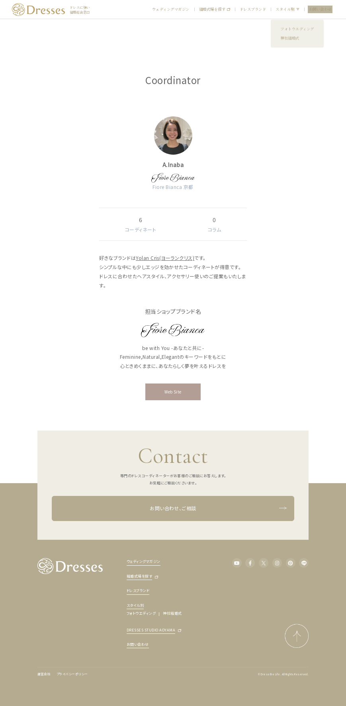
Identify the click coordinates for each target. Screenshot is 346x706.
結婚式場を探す (214, 9)
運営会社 (44, 674)
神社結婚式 (172, 613)
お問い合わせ (320, 9)
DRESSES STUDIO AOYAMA (151, 630)
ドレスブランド (253, 9)
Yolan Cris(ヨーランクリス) (165, 257)
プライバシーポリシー (72, 674)
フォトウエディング (141, 613)
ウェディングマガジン (171, 9)
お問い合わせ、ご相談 (218, 508)
